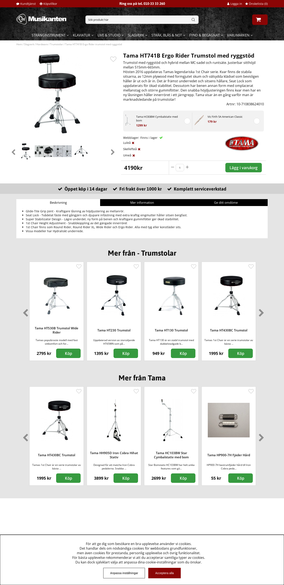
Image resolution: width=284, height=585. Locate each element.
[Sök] (142, 19)
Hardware (42, 44)
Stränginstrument (49, 35)
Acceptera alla (164, 573)
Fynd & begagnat (204, 35)
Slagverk (136, 35)
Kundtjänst (28, 4)
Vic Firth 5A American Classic (225, 117)
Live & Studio (109, 35)
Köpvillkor (50, 4)
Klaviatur (81, 35)
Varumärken (238, 35)
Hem (19, 44)
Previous (13, 151)
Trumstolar (56, 44)
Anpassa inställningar (124, 573)
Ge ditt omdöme (226, 202)
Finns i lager (149, 138)
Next (113, 151)
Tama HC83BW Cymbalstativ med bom (157, 118)
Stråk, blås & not (166, 35)
